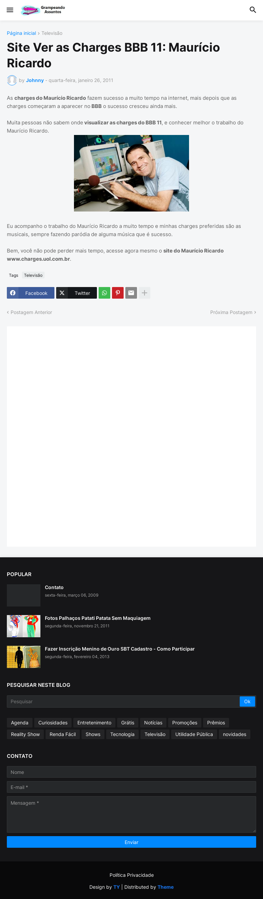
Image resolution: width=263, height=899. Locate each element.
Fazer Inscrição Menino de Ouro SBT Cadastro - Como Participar (120, 649)
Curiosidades (52, 722)
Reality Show (25, 734)
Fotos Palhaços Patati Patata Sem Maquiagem (98, 618)
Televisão (51, 33)
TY (116, 887)
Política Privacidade (132, 875)
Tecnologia (122, 734)
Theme (166, 887)
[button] (9, 10)
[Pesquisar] (124, 701)
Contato (54, 587)
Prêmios (216, 722)
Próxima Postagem (231, 312)
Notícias (153, 722)
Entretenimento (94, 722)
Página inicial (21, 33)
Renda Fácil (63, 734)
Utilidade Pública (194, 734)
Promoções (184, 722)
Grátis (127, 722)
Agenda (19, 722)
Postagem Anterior (31, 312)
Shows (93, 734)
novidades (234, 734)
